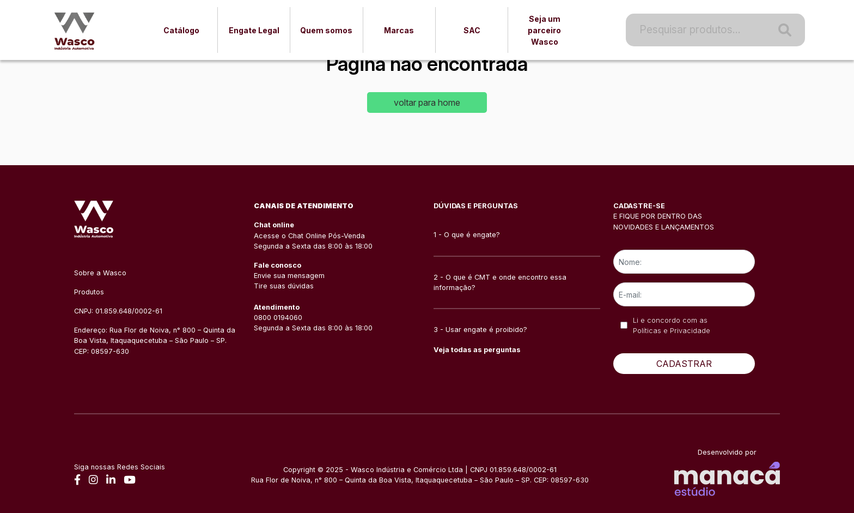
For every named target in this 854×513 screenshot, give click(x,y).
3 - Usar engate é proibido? (480, 329)
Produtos (89, 292)
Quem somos (326, 30)
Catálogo (181, 30)
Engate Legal (254, 30)
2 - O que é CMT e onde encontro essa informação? (500, 282)
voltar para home (427, 102)
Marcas (399, 30)
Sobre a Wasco (100, 273)
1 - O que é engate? (467, 235)
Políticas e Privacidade (671, 331)
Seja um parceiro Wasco (544, 30)
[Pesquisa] (785, 30)
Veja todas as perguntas (477, 350)
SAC (471, 30)
